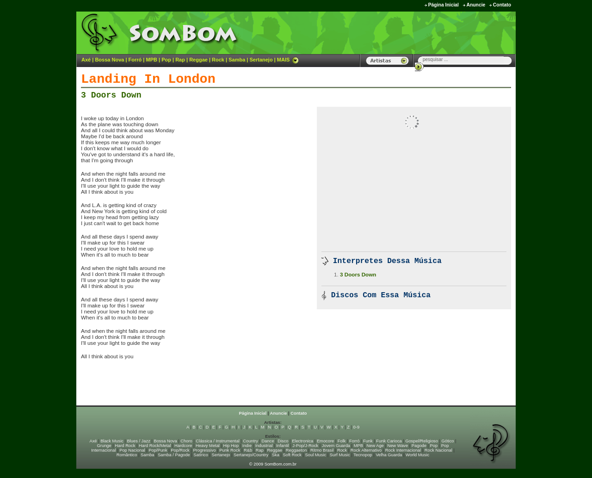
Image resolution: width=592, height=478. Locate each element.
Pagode (419, 445)
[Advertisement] (400, 32)
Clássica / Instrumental (217, 441)
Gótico (448, 441)
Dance (268, 441)
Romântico (127, 455)
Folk (342, 441)
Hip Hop (231, 445)
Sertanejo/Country (251, 455)
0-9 (356, 427)
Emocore (325, 441)
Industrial (264, 445)
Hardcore (183, 445)
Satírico (200, 455)
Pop (166, 59)
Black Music (111, 441)
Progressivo (204, 450)
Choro (186, 441)
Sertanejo (260, 59)
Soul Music (316, 455)
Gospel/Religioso (421, 441)
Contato (502, 4)
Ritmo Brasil (321, 450)
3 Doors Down (111, 95)
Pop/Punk (157, 450)
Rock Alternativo (366, 450)
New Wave (397, 445)
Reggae (198, 59)
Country (250, 441)
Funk (368, 441)
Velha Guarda (389, 455)
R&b (248, 450)
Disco (283, 441)
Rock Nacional (438, 450)
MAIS (288, 59)
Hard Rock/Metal (155, 445)
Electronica (302, 441)
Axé (86, 59)
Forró (135, 59)
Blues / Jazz (138, 441)
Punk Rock (229, 450)
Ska (275, 455)
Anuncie (475, 4)
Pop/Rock (180, 450)
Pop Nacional (132, 450)
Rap (180, 59)
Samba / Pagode (174, 455)
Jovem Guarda (336, 445)
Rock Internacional (403, 450)
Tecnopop (362, 455)
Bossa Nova (109, 59)
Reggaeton (296, 450)
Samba (236, 59)
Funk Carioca (388, 441)
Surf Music (340, 455)
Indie (247, 445)
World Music (417, 455)
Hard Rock (125, 445)
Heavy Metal (208, 445)
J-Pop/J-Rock (305, 445)
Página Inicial (443, 4)
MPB (151, 59)
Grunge (104, 445)
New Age (374, 445)
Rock (218, 59)
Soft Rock (292, 455)
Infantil (282, 445)
